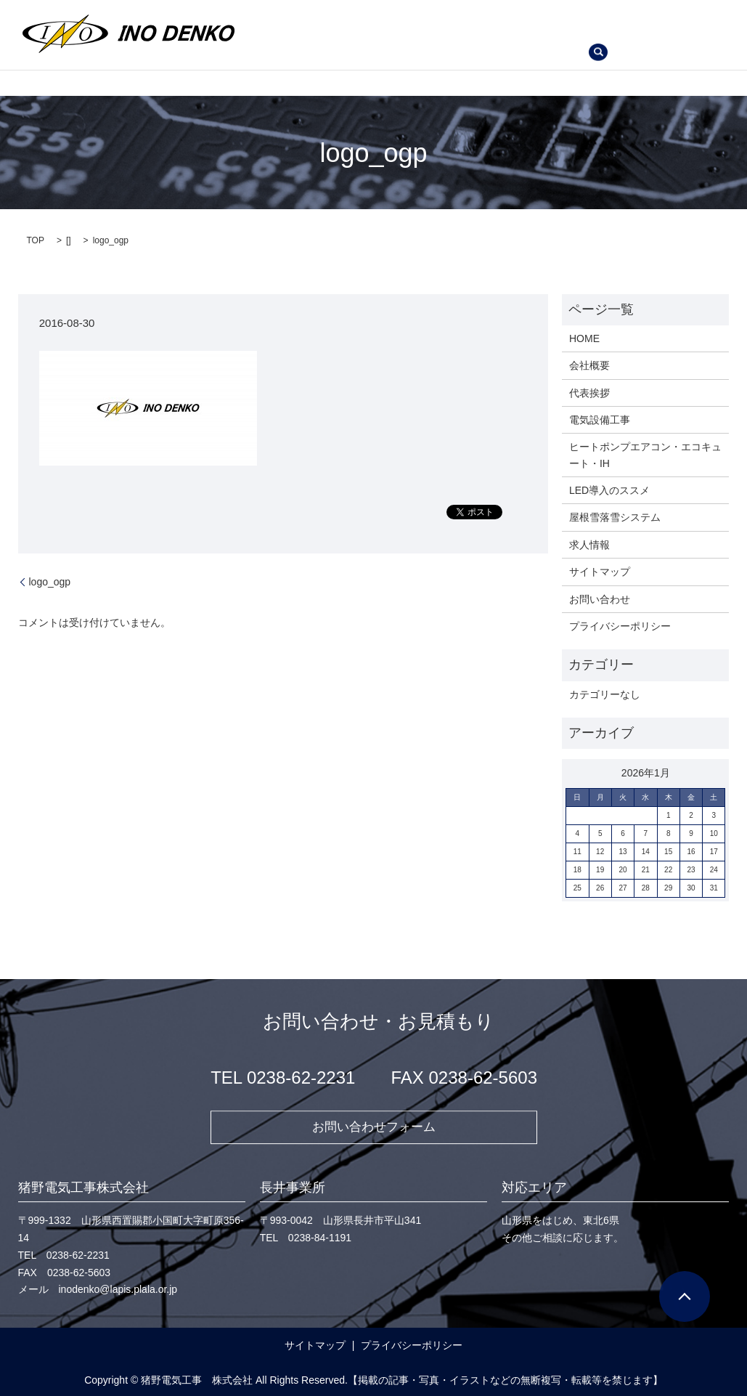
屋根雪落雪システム (629, 32)
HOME (276, 10)
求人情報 (281, 54)
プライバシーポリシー (620, 624)
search (421, 55)
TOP (35, 238)
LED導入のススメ (518, 32)
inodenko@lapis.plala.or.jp (118, 1289)
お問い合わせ (356, 54)
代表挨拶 (401, 10)
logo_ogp (50, 579)
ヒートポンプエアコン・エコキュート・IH (357, 32)
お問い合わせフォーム (374, 1125)
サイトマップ (599, 569)
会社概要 (336, 10)
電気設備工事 (476, 10)
